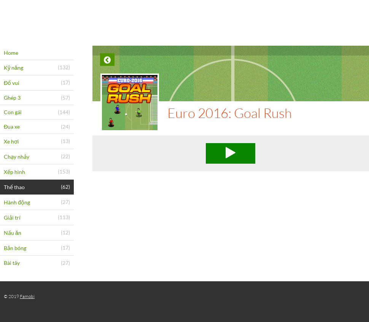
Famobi (27, 296)
